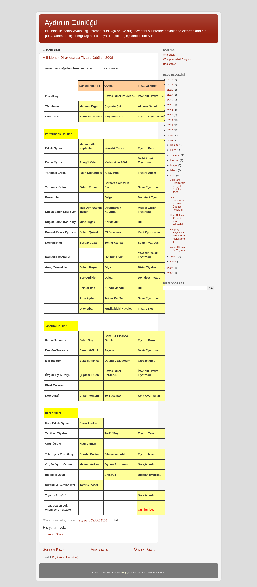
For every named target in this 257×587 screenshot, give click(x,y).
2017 (170, 94)
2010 (170, 130)
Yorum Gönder (56, 534)
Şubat (174, 256)
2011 (170, 125)
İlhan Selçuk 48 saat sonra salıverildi (177, 220)
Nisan (174, 170)
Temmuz (175, 155)
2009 (170, 135)
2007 (170, 267)
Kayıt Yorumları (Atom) (65, 557)
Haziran (175, 160)
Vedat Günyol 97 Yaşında (177, 249)
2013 (170, 115)
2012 (170, 120)
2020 (170, 89)
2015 (170, 105)
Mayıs (174, 165)
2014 (170, 110)
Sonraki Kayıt (53, 549)
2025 (170, 79)
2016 (170, 99)
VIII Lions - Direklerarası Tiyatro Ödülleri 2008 (78, 58)
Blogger (126, 572)
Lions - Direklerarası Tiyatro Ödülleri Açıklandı (177, 203)
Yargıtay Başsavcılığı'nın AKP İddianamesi (177, 235)
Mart (173, 175)
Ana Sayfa (99, 549)
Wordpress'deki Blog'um (177, 59)
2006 (170, 273)
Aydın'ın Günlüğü (71, 23)
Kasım (174, 145)
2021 (170, 84)
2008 (170, 140)
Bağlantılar (169, 64)
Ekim (173, 150)
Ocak (173, 261)
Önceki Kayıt (144, 549)
